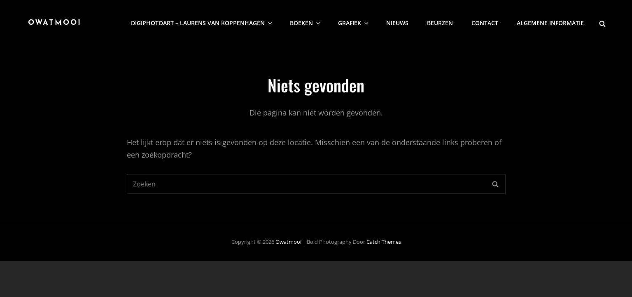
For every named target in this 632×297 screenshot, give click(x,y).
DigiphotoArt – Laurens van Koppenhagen (202, 23)
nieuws (397, 23)
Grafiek (354, 23)
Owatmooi (55, 23)
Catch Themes (383, 241)
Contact (484, 23)
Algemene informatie (550, 23)
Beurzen (440, 23)
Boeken (306, 23)
